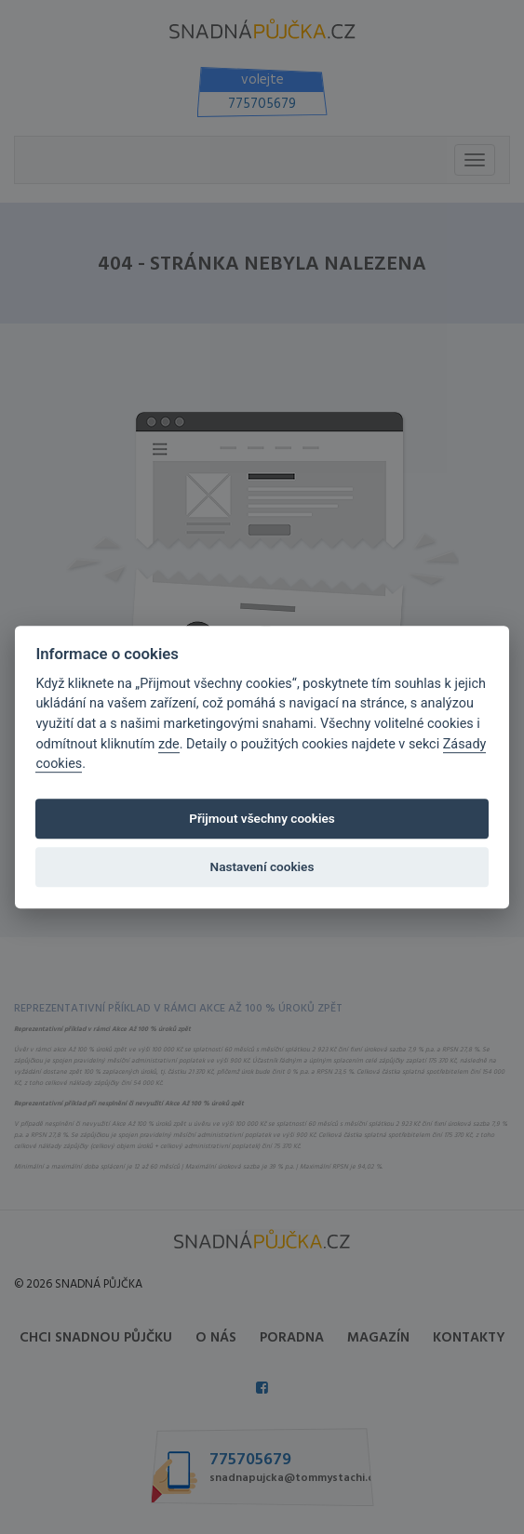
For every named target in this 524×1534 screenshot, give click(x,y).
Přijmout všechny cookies (262, 819)
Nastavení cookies (262, 867)
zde (169, 744)
